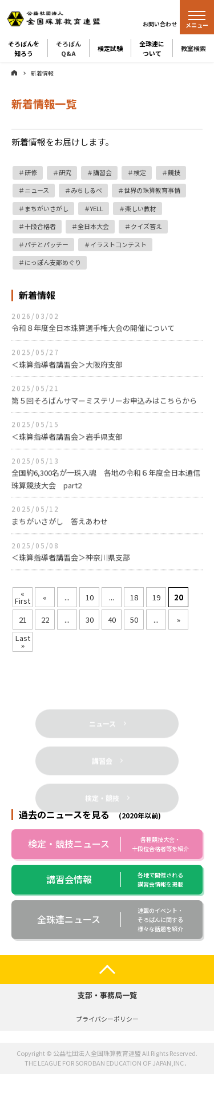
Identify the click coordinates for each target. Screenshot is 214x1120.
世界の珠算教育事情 (152, 190)
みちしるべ (86, 190)
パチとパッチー (46, 244)
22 (45, 619)
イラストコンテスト (118, 244)
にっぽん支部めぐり (53, 262)
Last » (22, 641)
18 (134, 597)
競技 (174, 172)
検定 (140, 172)
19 (156, 597)
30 (90, 619)
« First (22, 597)
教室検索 (193, 48)
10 (90, 597)
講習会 (102, 172)
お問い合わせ (160, 23)
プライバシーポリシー (107, 1018)
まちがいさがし (46, 208)
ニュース (37, 190)
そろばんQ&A (68, 48)
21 (23, 619)
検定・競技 (102, 813)
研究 (65, 172)
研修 (31, 172)
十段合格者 (40, 226)
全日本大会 (93, 226)
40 (112, 619)
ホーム (14, 73)
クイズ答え (146, 226)
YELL (96, 208)
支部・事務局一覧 (107, 995)
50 (134, 619)
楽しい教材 (140, 208)
